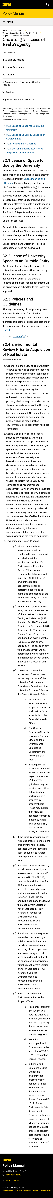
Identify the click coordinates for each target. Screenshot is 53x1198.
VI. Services (8, 92)
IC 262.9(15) (19, 336)
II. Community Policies (13, 60)
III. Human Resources (13, 67)
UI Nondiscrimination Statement (26, 1191)
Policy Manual (14, 13)
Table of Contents (17, 30)
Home (5, 30)
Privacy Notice (8, 1191)
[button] (47, 4)
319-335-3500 (12, 1174)
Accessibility (45, 1191)
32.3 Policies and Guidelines (21, 143)
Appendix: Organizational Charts (18, 99)
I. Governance (9, 52)
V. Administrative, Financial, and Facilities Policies (20, 33)
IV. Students (8, 74)
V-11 (7, 330)
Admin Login (12, 1180)
